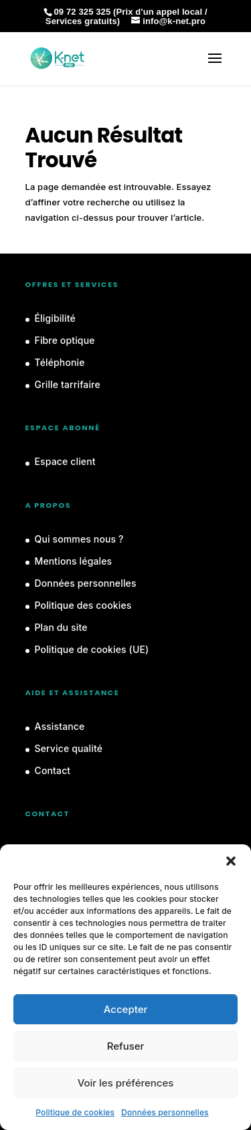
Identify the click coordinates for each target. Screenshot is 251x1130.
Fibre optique (65, 340)
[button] (231, 861)
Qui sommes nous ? (79, 539)
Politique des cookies (83, 605)
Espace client (65, 461)
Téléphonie (60, 362)
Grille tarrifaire (67, 384)
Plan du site (61, 627)
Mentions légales (73, 561)
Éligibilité (55, 318)
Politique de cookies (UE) (92, 649)
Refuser (126, 1046)
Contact (53, 770)
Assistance (60, 726)
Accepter (126, 1009)
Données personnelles (165, 1112)
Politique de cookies (74, 1112)
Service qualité (69, 748)
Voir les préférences (126, 1082)
